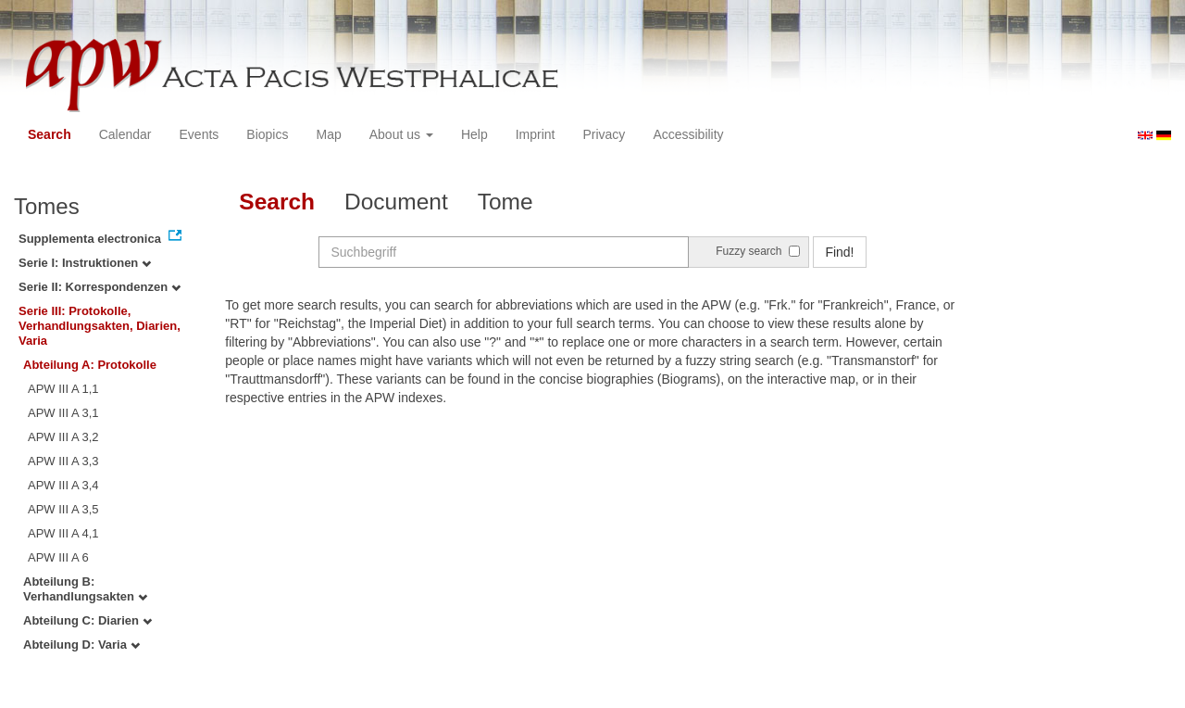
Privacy (603, 134)
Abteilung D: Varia (81, 644)
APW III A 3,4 (63, 485)
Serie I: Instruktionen (85, 263)
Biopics (267, 134)
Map (328, 134)
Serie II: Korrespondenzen (100, 287)
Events (199, 134)
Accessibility (688, 134)
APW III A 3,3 (63, 461)
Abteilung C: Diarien (87, 620)
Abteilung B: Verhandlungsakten (85, 589)
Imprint (535, 134)
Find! (839, 252)
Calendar (125, 134)
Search (49, 134)
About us (401, 134)
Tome (505, 201)
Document (396, 201)
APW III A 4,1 (63, 533)
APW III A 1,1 (63, 389)
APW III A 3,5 (63, 509)
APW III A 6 (58, 557)
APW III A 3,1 (63, 413)
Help (474, 134)
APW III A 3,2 (63, 437)
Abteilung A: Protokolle (89, 365)
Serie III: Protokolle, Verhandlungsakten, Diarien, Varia (100, 326)
